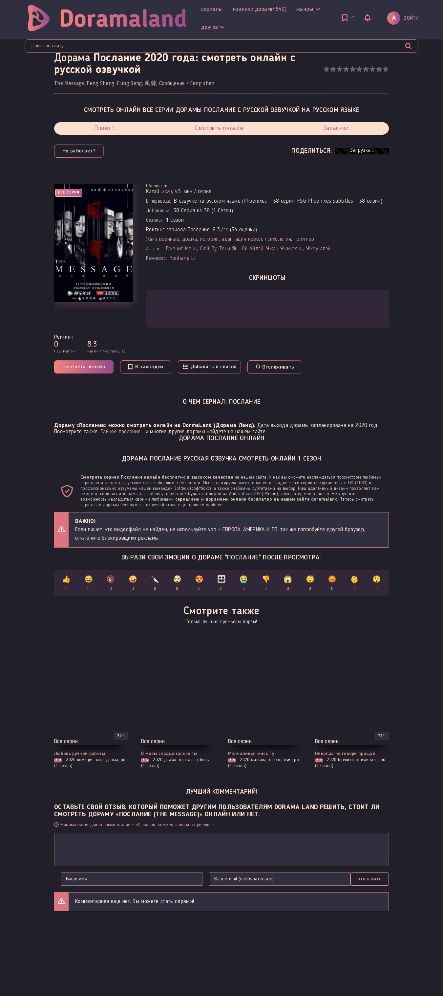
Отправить (73, 880)
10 (385, 69)
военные (169, 239)
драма (189, 239)
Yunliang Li (182, 258)
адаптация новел (242, 239)
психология (278, 239)
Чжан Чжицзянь (284, 249)
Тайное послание (120, 432)
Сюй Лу (208, 249)
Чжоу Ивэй (318, 249)
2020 (168, 191)
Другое (238, 9)
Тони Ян (228, 249)
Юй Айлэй (252, 249)
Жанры (205, 9)
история (209, 239)
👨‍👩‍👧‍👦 (221, 584)
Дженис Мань (181, 249)
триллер (304, 239)
